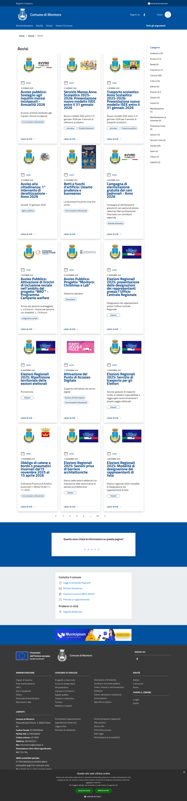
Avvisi (26, 83)
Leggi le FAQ (60, 726)
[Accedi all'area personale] (157, 3)
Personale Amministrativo (27, 698)
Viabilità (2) (155, 162)
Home (21, 35)
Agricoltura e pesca (102, 701)
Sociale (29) (155, 145)
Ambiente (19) (156, 53)
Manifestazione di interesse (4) (158, 119)
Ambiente (98, 690)
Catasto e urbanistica (64, 698)
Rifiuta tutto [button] (103, 790)
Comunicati (138, 683)
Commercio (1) (156, 69)
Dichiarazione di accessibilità (107, 737)
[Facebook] (143, 14)
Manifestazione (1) (157, 110)
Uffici (18, 687)
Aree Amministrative (25, 683)
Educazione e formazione (105, 679)
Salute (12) (155, 134)
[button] (93, 796)
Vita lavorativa (61, 687)
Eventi (136, 703)
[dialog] (93, 785)
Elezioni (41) (155, 92)
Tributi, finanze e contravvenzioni (109, 687)
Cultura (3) (155, 81)
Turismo (58, 702)
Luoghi (136, 699)
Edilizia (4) (154, 86)
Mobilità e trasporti (63, 705)
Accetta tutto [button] (84, 790)
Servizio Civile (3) (157, 140)
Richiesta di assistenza (65, 730)
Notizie (136, 680)
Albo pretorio (100, 722)
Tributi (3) (154, 156)
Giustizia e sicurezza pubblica (107, 683)
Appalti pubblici (62, 694)
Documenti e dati (23, 702)
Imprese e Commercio (64, 691)
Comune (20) (155, 75)
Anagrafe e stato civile (65, 680)
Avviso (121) (155, 58)
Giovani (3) (155, 97)
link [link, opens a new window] (116, 785)
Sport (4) (154, 151)
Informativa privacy (102, 730)
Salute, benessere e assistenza (107, 694)
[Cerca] (168, 14)
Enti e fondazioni (23, 691)
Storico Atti (99, 726)
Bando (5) (154, 64)
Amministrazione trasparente (107, 718)
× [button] (184, 772)
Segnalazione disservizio (66, 722)
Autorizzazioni (100, 698)
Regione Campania (24, 3)
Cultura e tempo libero (65, 683)
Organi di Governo (24, 680)
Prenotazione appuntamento (68, 718)
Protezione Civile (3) (157, 127)
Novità (31, 35)
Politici (19, 694)
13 (97, 516)
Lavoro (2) (154, 103)
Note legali (99, 733)
